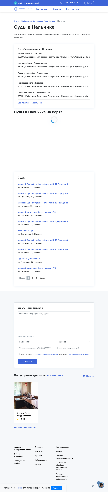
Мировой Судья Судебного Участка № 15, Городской (43, 193)
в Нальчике (55, 375)
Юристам (38, 456)
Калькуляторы (72, 9)
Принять (57, 488)
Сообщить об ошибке (19, 462)
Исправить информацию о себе (22, 448)
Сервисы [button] (57, 9)
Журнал (59, 451)
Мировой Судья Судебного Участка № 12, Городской (43, 240)
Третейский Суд (25, 231)
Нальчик (88, 376)
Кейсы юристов (41, 460)
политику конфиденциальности (78, 354)
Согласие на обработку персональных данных (62, 466)
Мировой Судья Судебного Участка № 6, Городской (43, 221)
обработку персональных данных (46, 354)
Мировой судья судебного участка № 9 (37, 212)
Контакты (39, 451)
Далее (42, 278)
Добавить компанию (67, 3)
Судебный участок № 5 (29, 259)
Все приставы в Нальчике (30, 103)
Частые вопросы (62, 447)
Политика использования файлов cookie (62, 476)
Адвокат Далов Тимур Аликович (24, 414)
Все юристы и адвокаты (25, 427)
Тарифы (38, 464)
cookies (18, 488)
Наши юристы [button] (41, 9)
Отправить (27, 361)
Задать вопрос (23, 9)
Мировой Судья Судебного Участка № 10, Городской (43, 249)
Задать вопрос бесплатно (30, 308)
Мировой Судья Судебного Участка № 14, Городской (43, 184)
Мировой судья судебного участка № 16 (37, 268)
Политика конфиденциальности (64, 457)
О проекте (39, 447)
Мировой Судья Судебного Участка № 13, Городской (43, 203)
